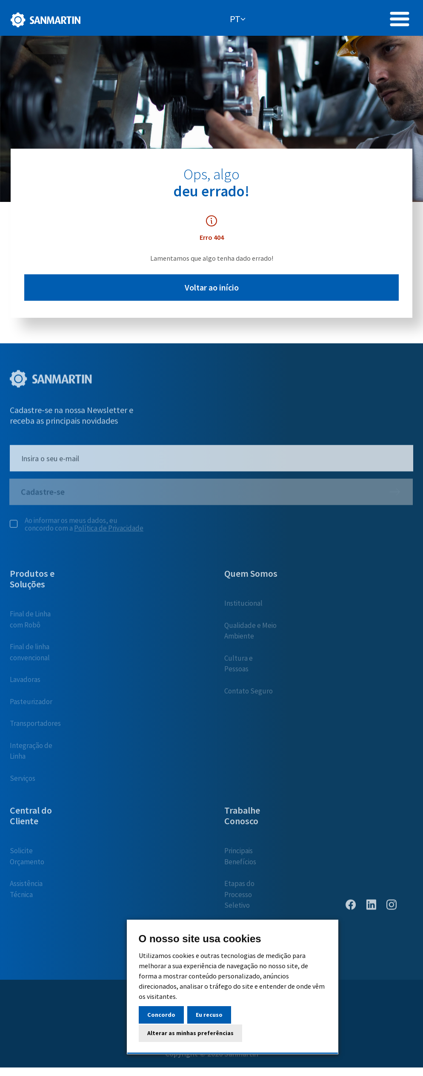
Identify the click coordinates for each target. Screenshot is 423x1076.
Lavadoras (25, 683)
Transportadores (35, 726)
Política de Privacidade (108, 531)
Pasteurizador (31, 705)
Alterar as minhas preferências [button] (190, 1033)
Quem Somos (250, 577)
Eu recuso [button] (209, 1014)
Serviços (22, 781)
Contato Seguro (248, 694)
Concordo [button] (161, 1014)
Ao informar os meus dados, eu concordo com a (76, 527)
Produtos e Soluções (32, 582)
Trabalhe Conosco (242, 819)
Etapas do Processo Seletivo (239, 897)
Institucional (243, 606)
